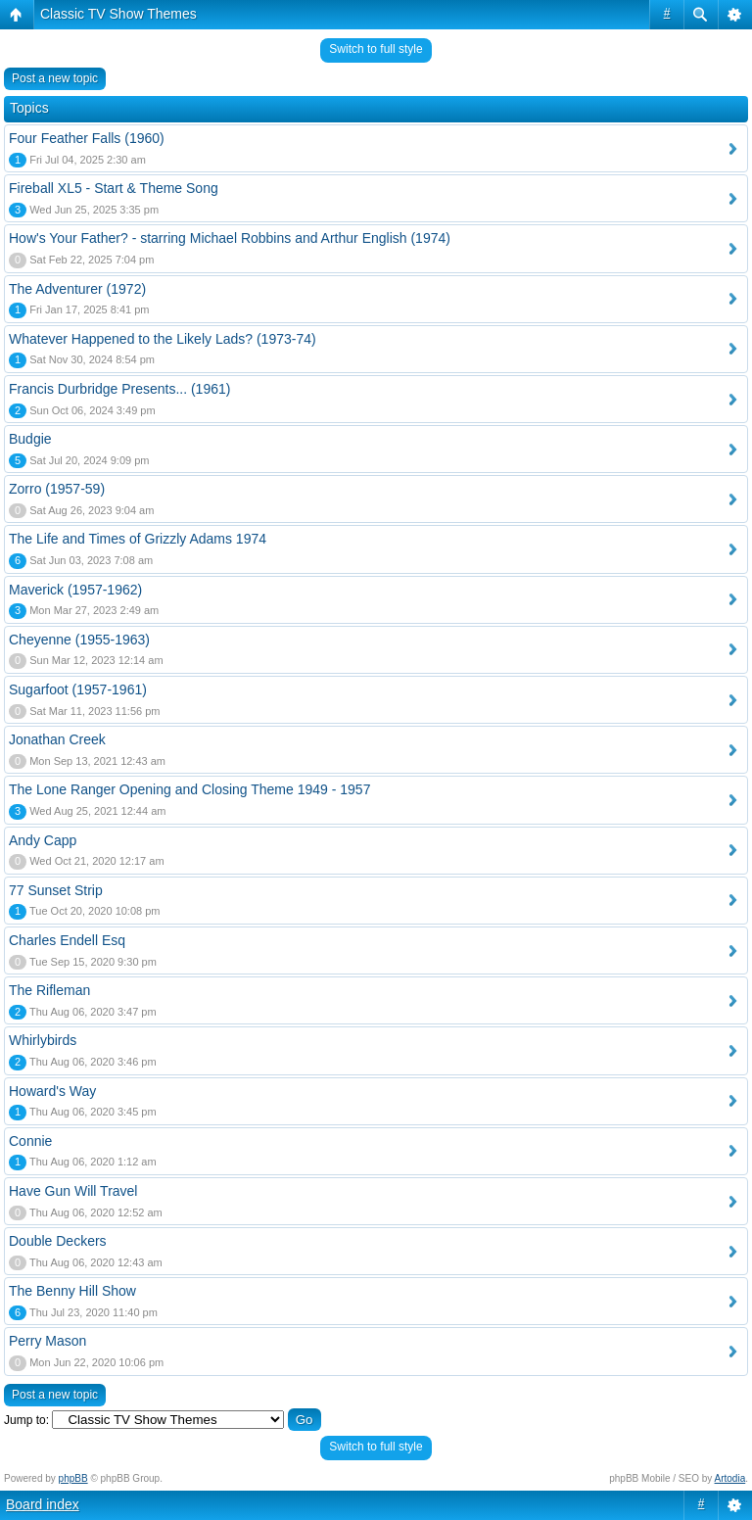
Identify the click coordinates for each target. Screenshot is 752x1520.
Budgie (30, 439)
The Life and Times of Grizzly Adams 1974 (137, 538)
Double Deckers (58, 1241)
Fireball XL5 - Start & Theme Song (113, 188)
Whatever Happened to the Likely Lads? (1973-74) (162, 339)
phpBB (73, 1478)
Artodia (730, 1478)
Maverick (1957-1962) (75, 589)
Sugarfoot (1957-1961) (78, 689)
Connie (30, 1141)
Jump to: (26, 1420)
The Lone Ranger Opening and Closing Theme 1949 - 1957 (189, 789)
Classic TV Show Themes (118, 14)
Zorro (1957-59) (57, 489)
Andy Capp (42, 840)
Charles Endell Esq (67, 940)
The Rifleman (49, 990)
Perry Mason (47, 1341)
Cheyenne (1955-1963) (79, 639)
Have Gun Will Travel (73, 1191)
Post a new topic (55, 78)
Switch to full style (375, 49)
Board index (42, 1504)
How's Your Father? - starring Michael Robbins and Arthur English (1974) (229, 238)
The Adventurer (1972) (77, 289)
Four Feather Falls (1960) (86, 138)
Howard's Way (52, 1091)
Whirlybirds (42, 1040)
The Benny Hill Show (72, 1291)
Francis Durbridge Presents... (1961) (119, 389)
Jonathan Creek (57, 739)
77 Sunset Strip (56, 890)
